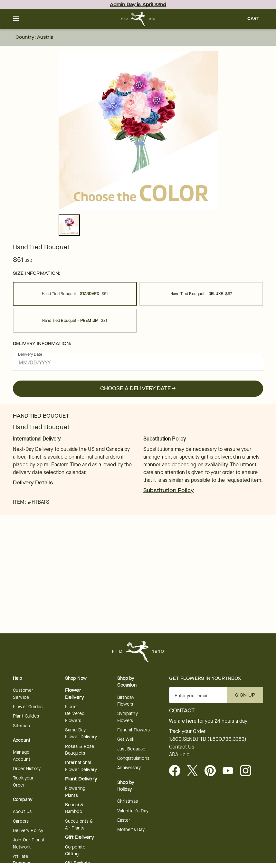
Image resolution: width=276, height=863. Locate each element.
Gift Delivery (79, 837)
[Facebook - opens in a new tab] (177, 771)
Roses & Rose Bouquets (79, 749)
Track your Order (23, 781)
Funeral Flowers (133, 730)
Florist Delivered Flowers (74, 714)
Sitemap (21, 726)
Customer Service (23, 693)
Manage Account (21, 755)
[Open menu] (16, 19)
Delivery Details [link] (33, 482)
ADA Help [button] (179, 754)
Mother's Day (131, 830)
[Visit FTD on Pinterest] (213, 771)
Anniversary (129, 768)
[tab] (138, 130)
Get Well (125, 739)
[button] (16, 19)
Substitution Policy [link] (168, 490)
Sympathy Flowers (127, 716)
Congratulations (133, 758)
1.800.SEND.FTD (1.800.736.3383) (207, 739)
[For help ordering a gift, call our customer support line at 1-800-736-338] (138, 19)
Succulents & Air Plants (79, 824)
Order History (27, 769)
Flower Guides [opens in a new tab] (28, 707)
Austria (45, 37)
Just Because (131, 749)
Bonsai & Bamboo (74, 808)
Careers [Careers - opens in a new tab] (21, 821)
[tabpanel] (138, 130)
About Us (22, 811)
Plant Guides (26, 716)
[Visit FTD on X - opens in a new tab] (195, 771)
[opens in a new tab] (230, 771)
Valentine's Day (132, 811)
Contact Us (181, 746)
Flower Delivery (74, 693)
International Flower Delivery (81, 765)
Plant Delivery (81, 779)
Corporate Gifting (75, 850)
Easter (123, 820)
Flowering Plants (75, 791)
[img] (138, 130)
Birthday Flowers (125, 700)
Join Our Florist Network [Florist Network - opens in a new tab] (28, 843)
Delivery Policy (28, 831)
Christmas (127, 801)
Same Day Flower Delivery (81, 733)
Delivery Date (30, 354)
